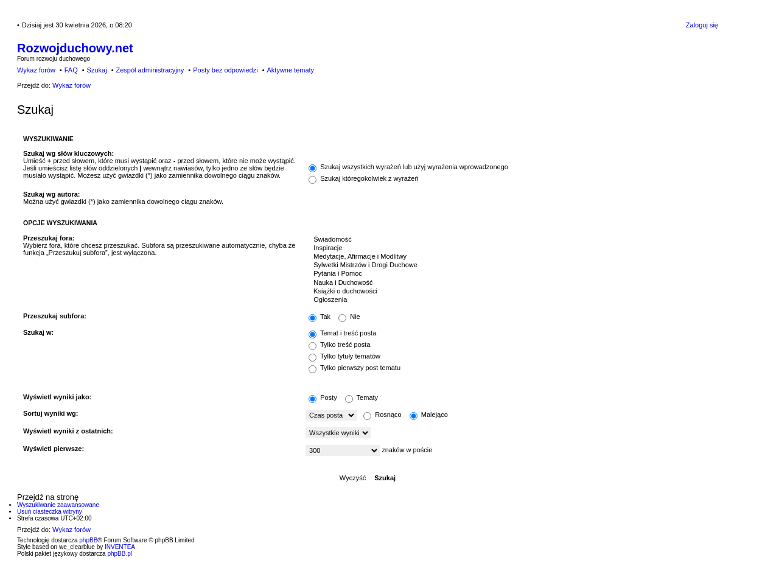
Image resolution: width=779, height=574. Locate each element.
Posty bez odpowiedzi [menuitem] (225, 70)
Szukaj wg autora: (51, 194)
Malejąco (429, 414)
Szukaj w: (38, 332)
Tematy (361, 397)
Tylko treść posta (339, 344)
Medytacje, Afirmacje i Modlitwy (509, 257)
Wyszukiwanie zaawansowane (58, 505)
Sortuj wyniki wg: (50, 413)
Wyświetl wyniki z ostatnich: (68, 431)
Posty (323, 397)
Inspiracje (509, 248)
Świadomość (509, 240)
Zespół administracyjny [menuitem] (150, 70)
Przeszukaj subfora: (54, 316)
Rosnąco (382, 414)
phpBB (88, 540)
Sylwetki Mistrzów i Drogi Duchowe (509, 265)
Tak (319, 316)
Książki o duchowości (509, 291)
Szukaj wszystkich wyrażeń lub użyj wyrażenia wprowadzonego (408, 166)
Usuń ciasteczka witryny (49, 511)
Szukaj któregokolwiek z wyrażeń (363, 178)
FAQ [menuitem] (71, 70)
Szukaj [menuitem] (97, 70)
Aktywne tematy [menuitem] (290, 70)
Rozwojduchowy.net (75, 48)
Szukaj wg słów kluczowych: (68, 153)
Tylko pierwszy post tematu (354, 367)
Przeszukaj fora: (48, 238)
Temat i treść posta (342, 333)
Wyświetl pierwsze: (53, 448)
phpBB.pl (119, 553)
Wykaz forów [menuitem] (36, 70)
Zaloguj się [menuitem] (702, 25)
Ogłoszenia (509, 300)
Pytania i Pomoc (509, 274)
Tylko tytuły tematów (344, 356)
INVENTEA (120, 547)
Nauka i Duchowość (509, 283)
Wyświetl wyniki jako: (57, 397)
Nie (349, 316)
